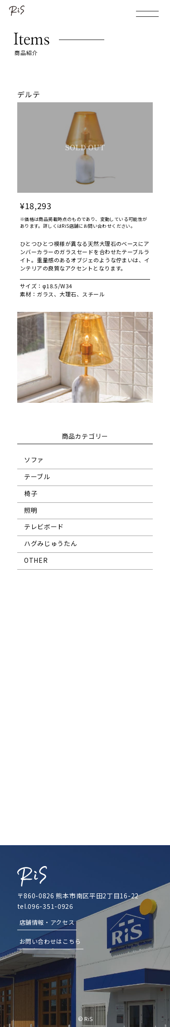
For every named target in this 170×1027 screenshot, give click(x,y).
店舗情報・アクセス (47, 922)
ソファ (34, 459)
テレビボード (44, 526)
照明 (30, 510)
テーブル (37, 476)
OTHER (36, 560)
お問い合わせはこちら (50, 941)
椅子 (30, 493)
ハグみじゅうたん (51, 543)
